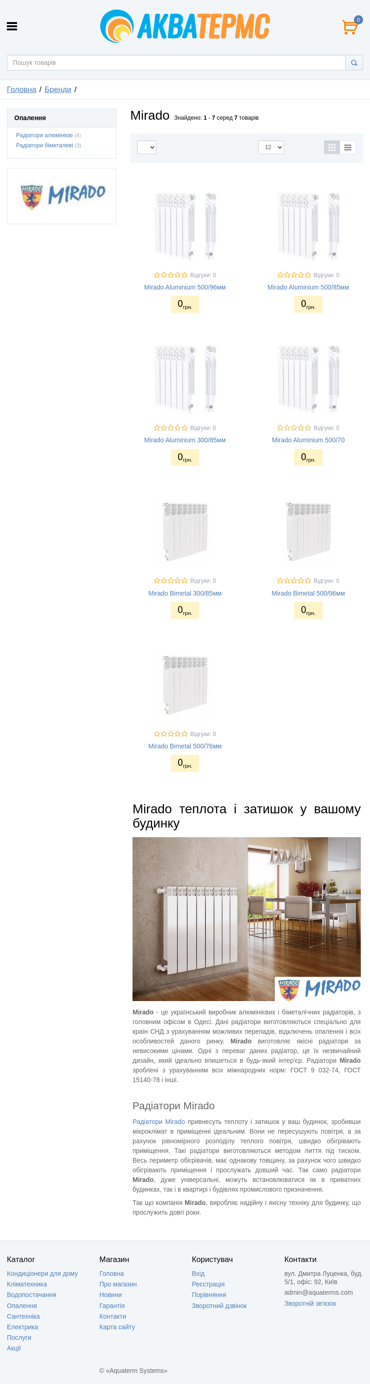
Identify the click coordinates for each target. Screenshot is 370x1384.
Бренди (58, 89)
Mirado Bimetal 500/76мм (184, 746)
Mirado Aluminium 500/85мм (308, 287)
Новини (110, 1294)
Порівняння (209, 1294)
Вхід (198, 1273)
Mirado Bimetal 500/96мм (308, 593)
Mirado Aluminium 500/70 (308, 440)
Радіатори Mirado (159, 1121)
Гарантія (112, 1305)
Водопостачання (31, 1294)
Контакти (112, 1316)
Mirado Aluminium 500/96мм (184, 287)
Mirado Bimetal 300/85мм (184, 593)
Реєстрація (208, 1284)
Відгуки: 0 (203, 275)
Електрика (22, 1327)
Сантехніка (23, 1316)
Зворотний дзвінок (219, 1305)
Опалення (22, 1305)
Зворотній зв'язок (310, 1303)
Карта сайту (117, 1327)
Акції (14, 1348)
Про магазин (118, 1284)
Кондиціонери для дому (42, 1273)
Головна (21, 89)
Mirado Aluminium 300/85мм (184, 440)
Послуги (19, 1337)
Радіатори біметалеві (44, 145)
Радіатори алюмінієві (44, 135)
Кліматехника (27, 1284)
